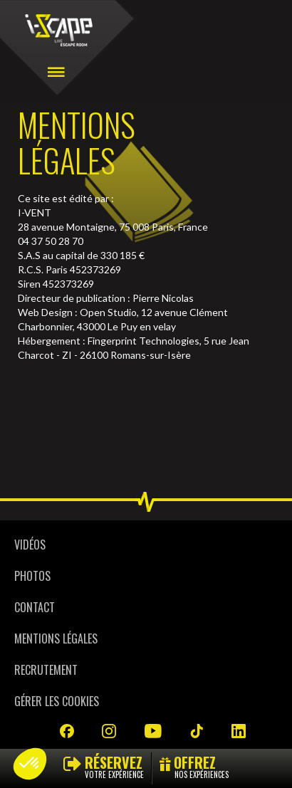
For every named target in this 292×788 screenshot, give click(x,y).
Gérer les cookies (56, 701)
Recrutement (46, 669)
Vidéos (30, 544)
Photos (32, 575)
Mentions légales (56, 638)
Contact (34, 607)
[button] (30, 764)
